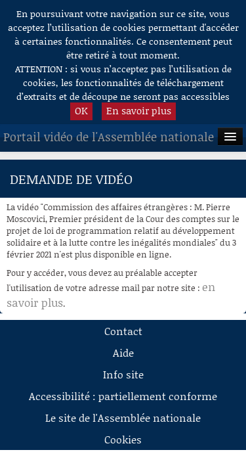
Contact (123, 330)
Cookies (123, 439)
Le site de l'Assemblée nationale (123, 417)
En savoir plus (138, 110)
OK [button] (81, 110)
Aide (123, 352)
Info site (123, 374)
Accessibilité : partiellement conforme (123, 395)
